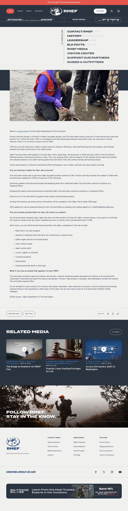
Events (29, 11)
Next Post (29, 320)
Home (8, 27)
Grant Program (79, 457)
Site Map (77, 461)
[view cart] (118, 11)
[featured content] (64, 497)
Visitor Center (53, 453)
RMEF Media (14, 27)
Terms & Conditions (107, 461)
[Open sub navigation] (16, 19)
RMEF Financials (79, 449)
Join (10, 11)
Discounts (39, 11)
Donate (20, 11)
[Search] (111, 11)
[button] (107, 26)
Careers (51, 461)
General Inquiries (54, 449)
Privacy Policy (105, 449)
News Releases (79, 453)
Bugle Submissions (55, 457)
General (13, 59)
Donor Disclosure (106, 457)
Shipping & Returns (107, 453)
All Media (116, 338)
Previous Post (14, 320)
